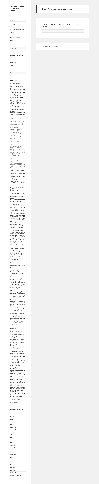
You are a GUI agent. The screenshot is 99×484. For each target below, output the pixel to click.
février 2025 (13, 445)
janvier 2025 (13, 447)
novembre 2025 (13, 429)
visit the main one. (18, 120)
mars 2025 (12, 442)
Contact (11, 35)
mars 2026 (12, 424)
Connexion (12, 470)
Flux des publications (15, 473)
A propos (12, 32)
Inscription (12, 467)
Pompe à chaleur (14, 27)
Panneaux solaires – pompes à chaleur (17, 8)
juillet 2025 (12, 435)
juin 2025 (12, 437)
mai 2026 (12, 419)
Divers (11, 65)
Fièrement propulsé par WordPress (50, 46)
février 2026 (13, 427)
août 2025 (12, 432)
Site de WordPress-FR (15, 478)
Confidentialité (13, 40)
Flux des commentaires (15, 475)
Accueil (11, 20)
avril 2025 (12, 440)
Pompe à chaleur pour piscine (17, 29)
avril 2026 (12, 422)
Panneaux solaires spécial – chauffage (16, 23)
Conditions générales (15, 37)
